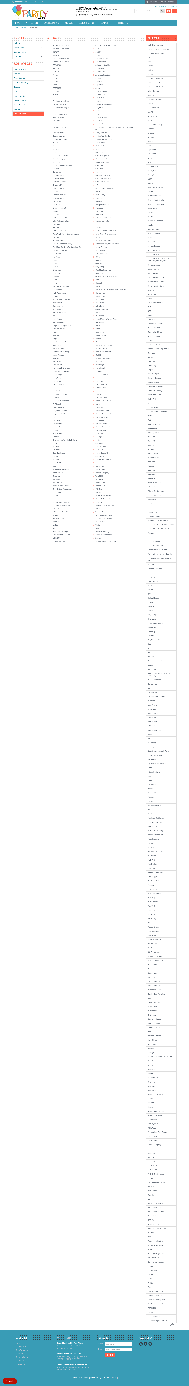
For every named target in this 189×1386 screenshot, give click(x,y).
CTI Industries (58, 188)
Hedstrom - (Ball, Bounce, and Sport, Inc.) (111, 290)
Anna (55, 85)
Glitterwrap (57, 270)
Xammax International (103, 518)
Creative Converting (21, 83)
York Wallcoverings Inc (61, 535)
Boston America (59, 136)
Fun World (57, 254)
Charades (99, 152)
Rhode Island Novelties (104, 414)
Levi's (97, 326)
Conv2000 (99, 169)
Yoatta (97, 525)
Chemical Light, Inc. (60, 159)
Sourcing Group (59, 453)
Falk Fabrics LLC (59, 231)
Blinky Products (101, 133)
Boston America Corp (61, 139)
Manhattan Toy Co (60, 342)
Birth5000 (99, 121)
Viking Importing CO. (61, 512)
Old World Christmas (61, 371)
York (97, 528)
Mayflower (57, 345)
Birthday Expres (101, 124)
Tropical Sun (100, 486)
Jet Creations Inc (101, 309)
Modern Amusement (103, 352)
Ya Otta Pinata (100, 522)
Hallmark (17, 109)
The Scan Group (59, 473)
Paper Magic (57, 375)
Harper (98, 286)
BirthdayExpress (59, 133)
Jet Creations (58, 309)
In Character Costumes (61, 299)
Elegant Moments (102, 221)
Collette (56, 169)
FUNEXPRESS (101, 254)
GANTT (56, 260)
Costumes (17, 56)
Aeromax (56, 68)
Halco (55, 283)
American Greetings (103, 75)
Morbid (98, 355)
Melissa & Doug (101, 348)
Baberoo (56, 91)
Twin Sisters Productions (62, 489)
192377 (56, 52)
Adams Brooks (101, 62)
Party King (57, 378)
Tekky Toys (99, 466)
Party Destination (101, 375)
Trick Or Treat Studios (61, 486)
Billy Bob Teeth (58, 117)
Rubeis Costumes (102, 424)
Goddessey (57, 273)
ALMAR (56, 72)
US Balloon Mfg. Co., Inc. (105, 505)
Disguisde (99, 208)
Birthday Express (20, 69)
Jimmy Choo (100, 312)
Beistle (98, 101)
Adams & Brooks (101, 59)
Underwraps (57, 492)
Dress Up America (60, 218)
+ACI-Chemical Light (61, 45)
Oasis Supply (100, 368)
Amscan (17, 74)
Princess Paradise (60, 394)
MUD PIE (99, 361)
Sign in (37, 2)
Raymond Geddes (60, 411)
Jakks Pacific (100, 306)
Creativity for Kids (102, 182)
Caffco (55, 146)
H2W (97, 280)
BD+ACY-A (99, 98)
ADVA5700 (57, 65)
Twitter (150, 1344)
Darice (97, 192)
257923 (98, 55)
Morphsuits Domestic (103, 358)
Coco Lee (99, 165)
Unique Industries (59, 499)
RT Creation (57, 420)
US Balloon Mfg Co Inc (61, 505)
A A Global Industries (61, 59)
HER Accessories (59, 293)
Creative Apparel (59, 179)
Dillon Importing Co (60, 208)
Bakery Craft (57, 94)
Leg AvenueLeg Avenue (62, 326)
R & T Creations (101, 397)
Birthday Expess (59, 124)
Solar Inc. (56, 450)
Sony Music (99, 450)
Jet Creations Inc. (59, 312)
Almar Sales (100, 72)
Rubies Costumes (20, 78)
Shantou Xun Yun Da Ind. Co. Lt (65, 440)
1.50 (97, 49)
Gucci (55, 280)
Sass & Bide (57, 433)
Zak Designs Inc (59, 541)
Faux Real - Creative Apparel (106, 234)
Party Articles (64, 1337)
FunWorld (56, 257)
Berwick (56, 111)
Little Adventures (59, 329)
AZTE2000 (57, 88)
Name (100, 1344)
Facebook (145, 1344)
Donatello (99, 211)
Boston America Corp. (103, 136)
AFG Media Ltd (101, 68)
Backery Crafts (101, 91)
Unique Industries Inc (103, 499)
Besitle (98, 111)
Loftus (97, 329)
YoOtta (55, 528)
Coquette (98, 172)
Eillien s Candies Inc (103, 218)
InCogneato (99, 299)
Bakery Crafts (100, 94)
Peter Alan (99, 381)
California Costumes (103, 146)
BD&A (55, 98)
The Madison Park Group (62, 469)
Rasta (97, 404)
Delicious (56, 205)
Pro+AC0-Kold (100, 394)
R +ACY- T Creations (61, 401)
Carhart (56, 149)
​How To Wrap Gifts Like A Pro (69, 1354)
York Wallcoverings (102, 532)
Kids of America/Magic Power (106, 319)
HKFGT (56, 296)
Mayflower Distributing (103, 345)
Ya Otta (56, 522)
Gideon (55, 267)
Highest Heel (100, 293)
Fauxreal (56, 237)
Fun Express (100, 250)
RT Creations (100, 420)
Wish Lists (153, 2)
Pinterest (141, 1344)
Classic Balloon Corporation (63, 165)
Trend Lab (99, 479)
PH (54, 388)
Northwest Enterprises (61, 368)
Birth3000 (56, 121)
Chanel (55, 152)
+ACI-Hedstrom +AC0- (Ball (105, 45)
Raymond (99, 407)
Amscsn (56, 81)
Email (100, 1349)
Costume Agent (59, 175)
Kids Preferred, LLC (60, 322)
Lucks (55, 332)
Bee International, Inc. (61, 101)
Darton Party (100, 195)
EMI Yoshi (57, 228)
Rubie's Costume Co (103, 427)
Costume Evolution (102, 175)
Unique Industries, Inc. (61, 502)
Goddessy (99, 273)
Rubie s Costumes (60, 427)
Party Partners (100, 378)
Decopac (98, 201)
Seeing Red (99, 437)
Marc (97, 342)
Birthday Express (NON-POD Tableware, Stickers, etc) (159, 260)
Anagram (98, 81)
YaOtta (55, 525)
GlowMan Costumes (103, 270)
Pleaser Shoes (101, 388)
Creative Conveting (60, 182)
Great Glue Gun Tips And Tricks (70, 1343)
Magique (56, 339)
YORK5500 (57, 538)
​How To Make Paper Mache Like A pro (72, 1364)
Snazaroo (99, 443)
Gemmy (56, 263)
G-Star (97, 257)
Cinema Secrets (101, 159)
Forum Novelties (19, 96)
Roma (55, 417)
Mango (98, 339)
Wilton (55, 515)
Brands (24, 28)
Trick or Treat (100, 482)
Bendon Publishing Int (103, 104)
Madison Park (100, 335)
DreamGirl (99, 214)
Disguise (17, 87)
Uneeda (98, 492)
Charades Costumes (61, 156)
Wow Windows (58, 518)
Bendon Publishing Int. (61, 108)
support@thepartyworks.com (166, 6)
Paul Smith (57, 381)
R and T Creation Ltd (103, 401)
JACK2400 (99, 303)
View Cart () (169, 2)
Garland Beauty (101, 260)
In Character (100, 296)
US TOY (56, 509)
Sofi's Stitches (100, 447)
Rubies (55, 430)
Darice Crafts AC (59, 195)
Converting (57, 172)
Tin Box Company (102, 473)
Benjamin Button (101, 108)
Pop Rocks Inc (58, 391)
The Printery (100, 469)
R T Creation (57, 404)
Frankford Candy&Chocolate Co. (107, 244)
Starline (56, 456)
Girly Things (99, 267)
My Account (29, 2)
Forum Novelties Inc (103, 241)
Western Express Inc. (103, 512)
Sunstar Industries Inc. (103, 460)
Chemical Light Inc (102, 156)
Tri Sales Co (57, 482)
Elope (97, 224)
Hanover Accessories (61, 286)
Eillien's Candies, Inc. (61, 221)
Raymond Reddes (60, 414)
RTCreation (57, 424)
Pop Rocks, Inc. (101, 391)
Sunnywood (99, 456)
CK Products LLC (102, 162)
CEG (97, 149)
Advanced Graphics (102, 65)
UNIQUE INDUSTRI (103, 496)
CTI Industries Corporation (105, 188)
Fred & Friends (101, 247)
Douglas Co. (57, 214)
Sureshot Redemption (61, 463)
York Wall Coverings (60, 532)
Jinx (54, 316)
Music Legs (99, 365)
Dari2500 (56, 192)
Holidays (17, 43)
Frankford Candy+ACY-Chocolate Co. (67, 247)
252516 (56, 55)
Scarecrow (99, 433)
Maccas (56, 335)
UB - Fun (98, 489)
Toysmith (56, 479)
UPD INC (98, 502)
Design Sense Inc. (20, 105)
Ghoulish (98, 263)
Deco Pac (99, 198)
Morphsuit (56, 358)
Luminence (99, 332)
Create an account (48, 2)
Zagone (98, 538)
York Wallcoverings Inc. (104, 535)
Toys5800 (99, 476)
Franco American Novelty (62, 244)
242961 (98, 52)
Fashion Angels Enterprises (105, 231)
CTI (96, 185)
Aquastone (99, 85)
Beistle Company (20, 100)
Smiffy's (98, 440)
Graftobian (57, 276)
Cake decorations (20, 52)
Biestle (98, 114)
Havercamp (57, 290)
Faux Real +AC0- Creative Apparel (66, 234)
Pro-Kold (56, 397)
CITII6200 (56, 162)
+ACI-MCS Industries (61, 49)
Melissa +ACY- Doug (61, 352)
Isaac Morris (57, 303)
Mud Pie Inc (57, 365)
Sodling (56, 447)
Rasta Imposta (58, 407)
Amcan (55, 75)
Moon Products (58, 355)
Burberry (56, 143)
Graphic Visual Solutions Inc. (106, 276)
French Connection (60, 250)
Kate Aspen (57, 319)
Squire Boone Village (103, 453)
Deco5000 (57, 201)
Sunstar (56, 460)
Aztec (97, 88)
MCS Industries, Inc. (60, 348)
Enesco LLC (100, 228)
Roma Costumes (101, 417)
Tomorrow (56, 476)
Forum (97, 237)
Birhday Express (101, 117)
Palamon (98, 371)
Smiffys (55, 443)
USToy (97, 509)
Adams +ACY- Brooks (61, 62)
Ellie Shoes (57, 224)
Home (17, 28)
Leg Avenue (99, 322)
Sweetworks (100, 463)
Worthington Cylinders (103, 515)
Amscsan (98, 78)
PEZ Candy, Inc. (101, 384)
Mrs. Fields (57, 361)
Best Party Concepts (61, 114)
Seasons (56, 437)
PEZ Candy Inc (58, 384)
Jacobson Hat (58, 306)
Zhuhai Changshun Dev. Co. (106, 541)
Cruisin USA (57, 185)
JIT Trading (99, 316)
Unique (16, 91)
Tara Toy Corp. (58, 466)
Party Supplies (19, 47)
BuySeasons (100, 143)
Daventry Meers (59, 198)
